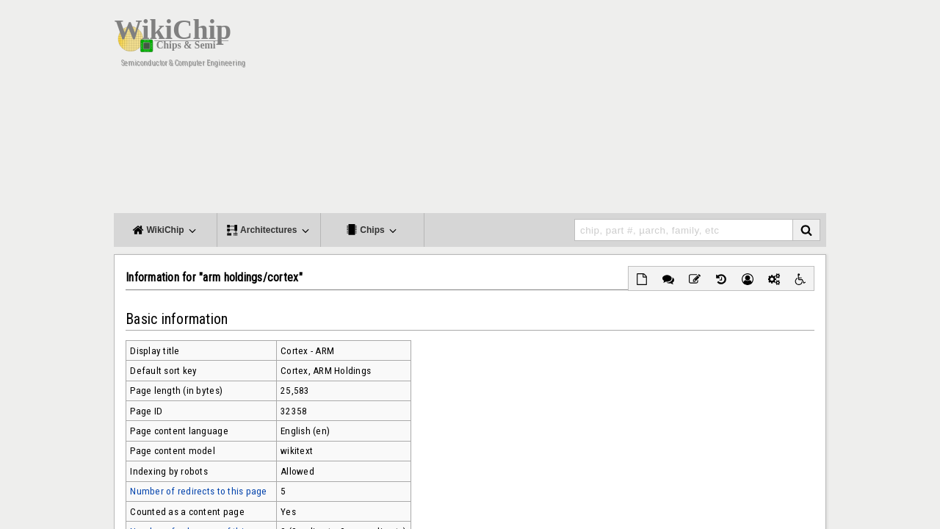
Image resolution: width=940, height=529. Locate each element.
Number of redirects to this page (198, 491)
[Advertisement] (587, 110)
